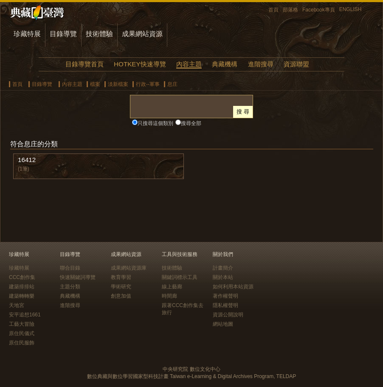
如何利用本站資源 (233, 287)
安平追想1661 (25, 315)
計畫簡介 (223, 268)
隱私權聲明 (225, 305)
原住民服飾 (21, 343)
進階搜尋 (260, 64)
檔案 (95, 84)
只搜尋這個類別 (155, 123)
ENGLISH (350, 9)
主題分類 (70, 287)
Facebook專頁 (318, 10)
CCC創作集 (22, 277)
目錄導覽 (63, 33)
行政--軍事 (148, 84)
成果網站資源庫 (128, 268)
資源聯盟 (296, 64)
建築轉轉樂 (21, 296)
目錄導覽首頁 (84, 64)
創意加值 (121, 296)
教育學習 (121, 277)
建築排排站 (21, 287)
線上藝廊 (172, 287)
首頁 (273, 10)
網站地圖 (223, 324)
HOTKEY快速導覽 (140, 64)
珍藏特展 (27, 33)
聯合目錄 (70, 268)
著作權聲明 (225, 296)
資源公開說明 (228, 315)
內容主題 (189, 64)
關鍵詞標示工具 (179, 277)
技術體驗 (99, 33)
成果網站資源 (142, 33)
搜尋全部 (191, 123)
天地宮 (16, 305)
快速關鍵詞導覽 (78, 277)
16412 (27, 159)
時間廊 (169, 296)
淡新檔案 (118, 84)
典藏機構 (224, 64)
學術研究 (121, 287)
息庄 (172, 84)
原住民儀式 (21, 333)
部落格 (290, 10)
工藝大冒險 (21, 324)
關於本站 (223, 277)
